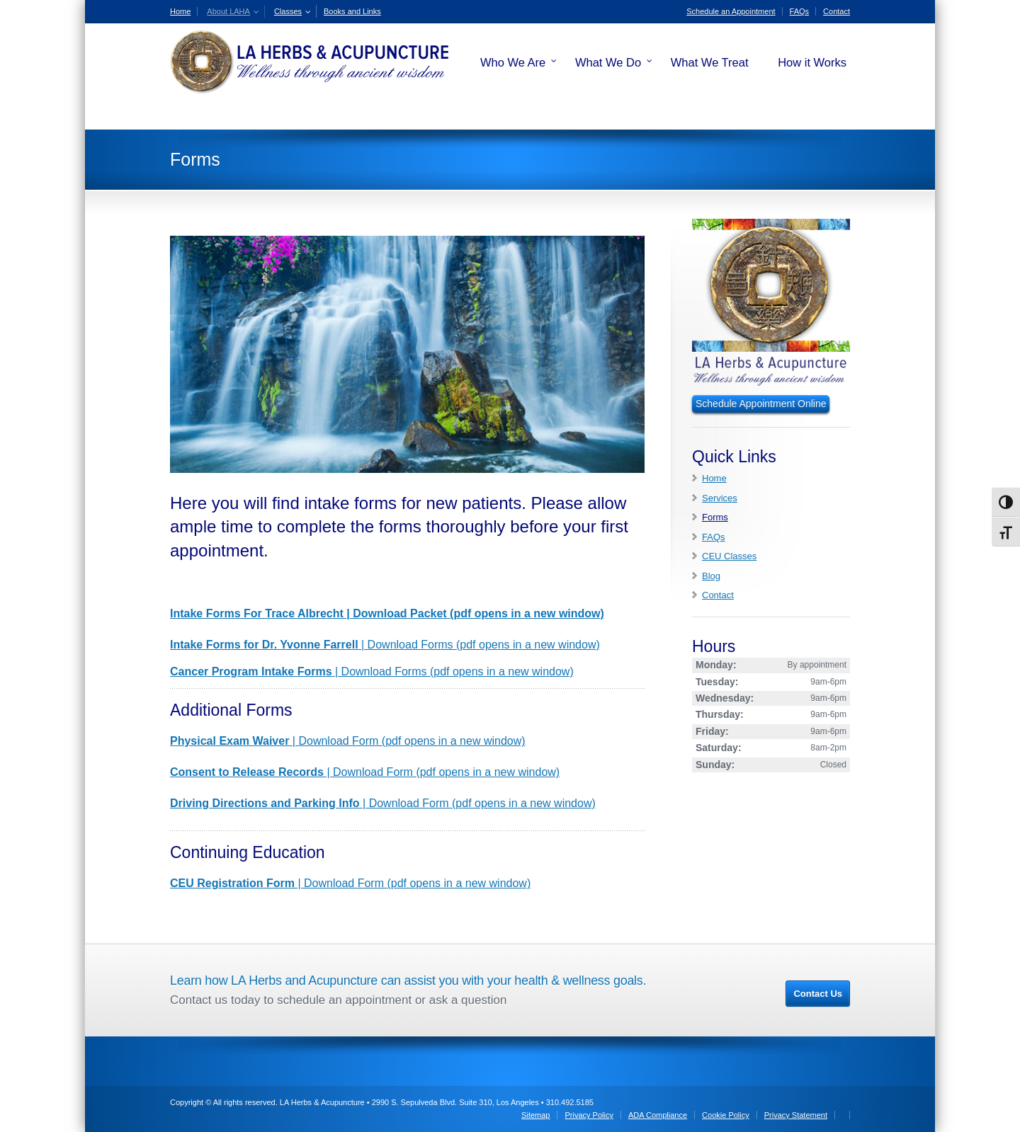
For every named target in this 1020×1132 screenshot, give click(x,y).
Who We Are (512, 62)
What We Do (608, 62)
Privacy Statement (795, 1115)
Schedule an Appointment (730, 11)
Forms (715, 517)
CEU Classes (729, 556)
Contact (836, 11)
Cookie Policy (725, 1115)
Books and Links (352, 11)
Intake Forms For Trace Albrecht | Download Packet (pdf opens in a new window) (387, 613)
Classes (288, 11)
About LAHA (228, 11)
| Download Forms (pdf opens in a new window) (385, 645)
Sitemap (535, 1115)
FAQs (800, 11)
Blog (711, 576)
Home (180, 11)
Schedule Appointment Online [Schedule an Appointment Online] (761, 403)
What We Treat (710, 62)
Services (719, 498)
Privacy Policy (589, 1115)
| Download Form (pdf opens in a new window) (348, 741)
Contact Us (817, 993)
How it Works (812, 62)
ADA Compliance (657, 1115)
